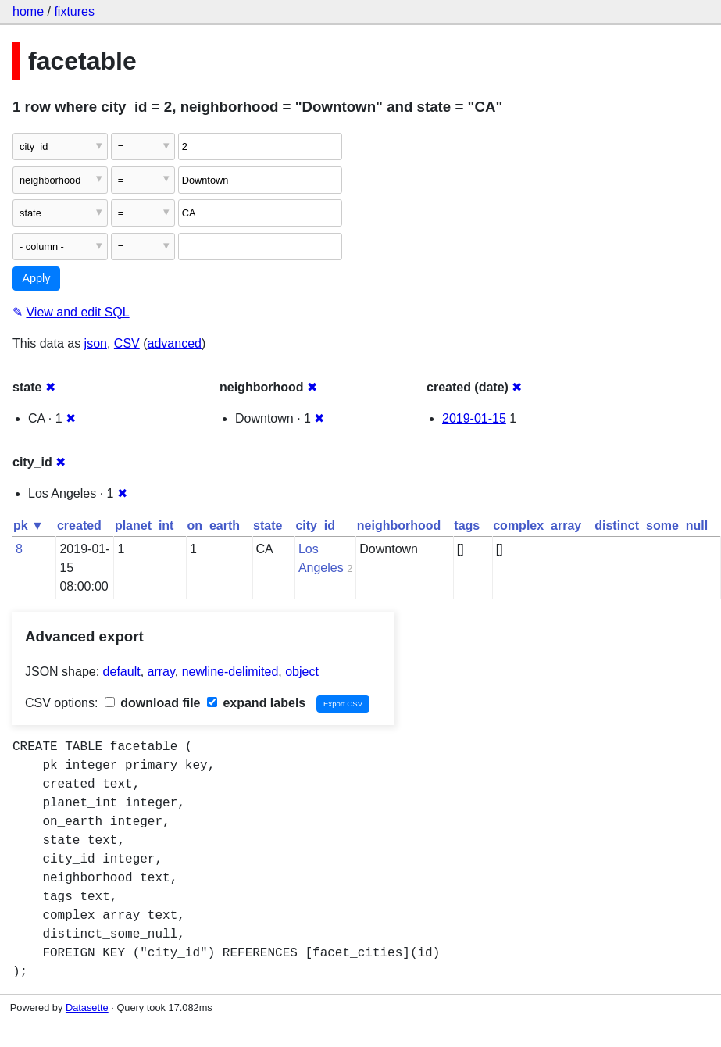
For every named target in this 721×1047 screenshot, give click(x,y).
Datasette (87, 1007)
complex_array (537, 525)
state (267, 525)
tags (467, 525)
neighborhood (399, 525)
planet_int (144, 525)
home (28, 11)
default (122, 671)
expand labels (256, 702)
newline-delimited (230, 671)
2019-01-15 (474, 418)
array (161, 671)
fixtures (74, 11)
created (79, 525)
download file (153, 702)
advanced (175, 343)
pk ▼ (28, 525)
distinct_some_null (651, 525)
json (95, 343)
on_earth (213, 525)
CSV (127, 343)
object (302, 671)
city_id (315, 525)
